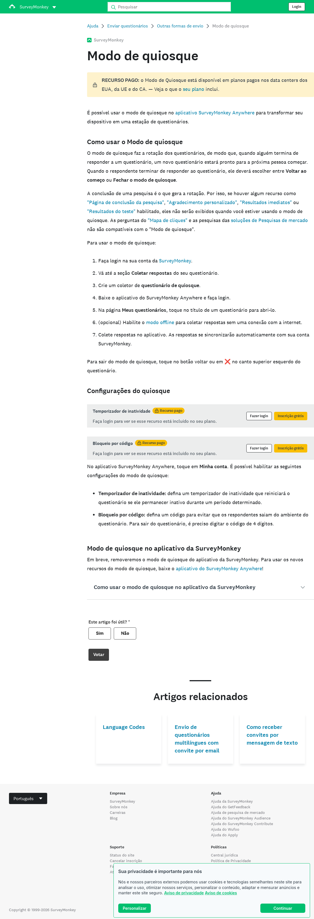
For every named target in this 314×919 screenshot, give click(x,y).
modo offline (160, 322)
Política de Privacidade (231, 860)
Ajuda (92, 26)
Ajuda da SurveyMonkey (232, 801)
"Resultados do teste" (111, 211)
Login (296, 6)
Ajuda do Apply (224, 834)
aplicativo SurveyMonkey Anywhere (214, 112)
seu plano (193, 89)
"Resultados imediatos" (266, 202)
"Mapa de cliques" (167, 220)
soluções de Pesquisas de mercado (269, 220)
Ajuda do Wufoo (225, 829)
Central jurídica (224, 855)
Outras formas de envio (180, 26)
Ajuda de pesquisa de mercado (238, 812)
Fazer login (259, 416)
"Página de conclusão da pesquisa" (125, 202)
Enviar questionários (127, 26)
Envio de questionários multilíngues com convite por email (197, 738)
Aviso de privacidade (184, 892)
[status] (200, 84)
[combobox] (28, 798)
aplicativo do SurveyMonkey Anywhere (219, 568)
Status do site (122, 855)
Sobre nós (119, 806)
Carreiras (118, 812)
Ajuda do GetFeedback (230, 806)
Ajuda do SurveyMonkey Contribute (242, 823)
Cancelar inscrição (126, 860)
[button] (200, 587)
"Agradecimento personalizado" (202, 202)
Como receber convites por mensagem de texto (272, 735)
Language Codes (124, 727)
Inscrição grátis (291, 416)
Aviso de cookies (221, 892)
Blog (113, 818)
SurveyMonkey (175, 260)
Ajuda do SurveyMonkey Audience (240, 818)
